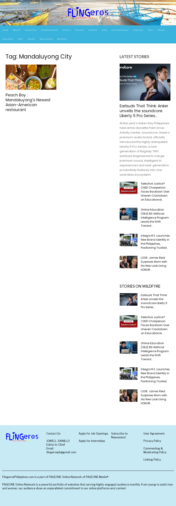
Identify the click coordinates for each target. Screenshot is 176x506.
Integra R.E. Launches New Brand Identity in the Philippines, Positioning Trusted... (155, 242)
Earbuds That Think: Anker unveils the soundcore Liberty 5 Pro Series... (144, 110)
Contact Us (53, 433)
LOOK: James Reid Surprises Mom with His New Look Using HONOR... (154, 264)
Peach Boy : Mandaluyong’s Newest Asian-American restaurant (28, 102)
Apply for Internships (92, 441)
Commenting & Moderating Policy (154, 450)
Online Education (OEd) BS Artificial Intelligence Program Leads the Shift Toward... (155, 218)
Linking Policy (152, 459)
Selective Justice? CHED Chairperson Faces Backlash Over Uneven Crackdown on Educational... (155, 191)
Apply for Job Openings (93, 433)
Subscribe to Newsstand (119, 435)
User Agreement (154, 433)
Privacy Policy (152, 441)
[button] (168, 12)
